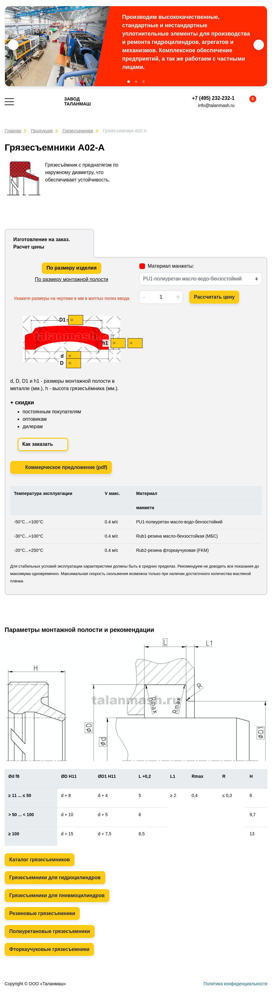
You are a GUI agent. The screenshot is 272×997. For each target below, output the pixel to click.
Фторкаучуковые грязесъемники (49, 949)
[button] (128, 81)
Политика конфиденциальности (235, 983)
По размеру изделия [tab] (72, 268)
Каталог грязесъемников (39, 859)
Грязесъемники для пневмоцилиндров (57, 895)
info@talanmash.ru (216, 105)
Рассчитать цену (214, 297)
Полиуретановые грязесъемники (49, 931)
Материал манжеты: (171, 266)
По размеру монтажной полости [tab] (71, 279)
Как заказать (43, 444)
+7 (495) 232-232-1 (213, 98)
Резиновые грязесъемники (42, 913)
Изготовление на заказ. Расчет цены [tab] (41, 243)
